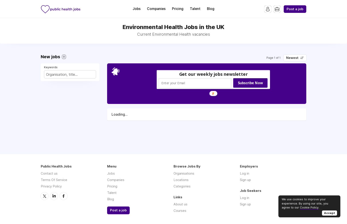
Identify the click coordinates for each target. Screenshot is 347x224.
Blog (210, 9)
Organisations (184, 173)
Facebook (63, 196)
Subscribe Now (250, 83)
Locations (181, 180)
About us (180, 204)
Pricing (177, 9)
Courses (180, 210)
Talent (195, 9)
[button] (213, 74)
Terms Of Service (54, 180)
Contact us (49, 173)
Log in (244, 173)
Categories (182, 186)
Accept (329, 213)
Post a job (295, 9)
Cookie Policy (309, 207)
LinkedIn (54, 196)
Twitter (44, 196)
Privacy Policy (51, 186)
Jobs (137, 9)
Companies (156, 9)
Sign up (245, 180)
